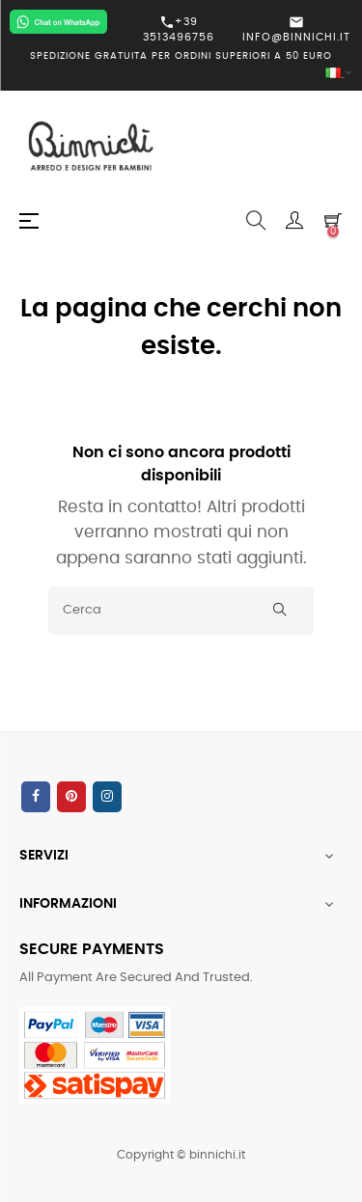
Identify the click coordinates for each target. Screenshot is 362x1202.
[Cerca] (181, 610)
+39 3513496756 (178, 28)
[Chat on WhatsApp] (58, 22)
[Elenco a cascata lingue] (181, 74)
